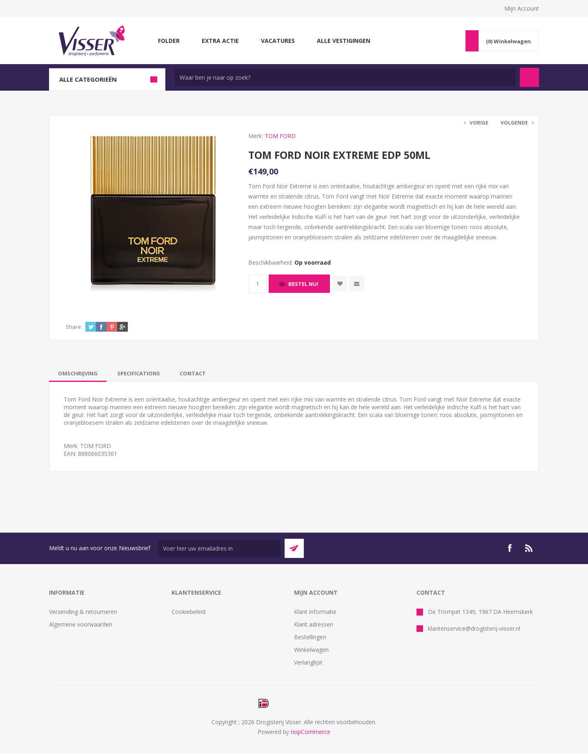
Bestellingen (310, 637)
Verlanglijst (308, 662)
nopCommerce (310, 732)
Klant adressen (313, 624)
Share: (74, 326)
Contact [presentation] (193, 373)
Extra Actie (220, 41)
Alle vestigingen (343, 41)
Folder (169, 41)
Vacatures (278, 41)
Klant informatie (315, 612)
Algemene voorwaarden (80, 624)
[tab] (78, 373)
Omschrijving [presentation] (78, 373)
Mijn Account (521, 8)
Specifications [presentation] (138, 373)
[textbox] (345, 77)
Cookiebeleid (188, 612)
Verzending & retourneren (83, 612)
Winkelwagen (311, 650)
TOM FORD (280, 136)
